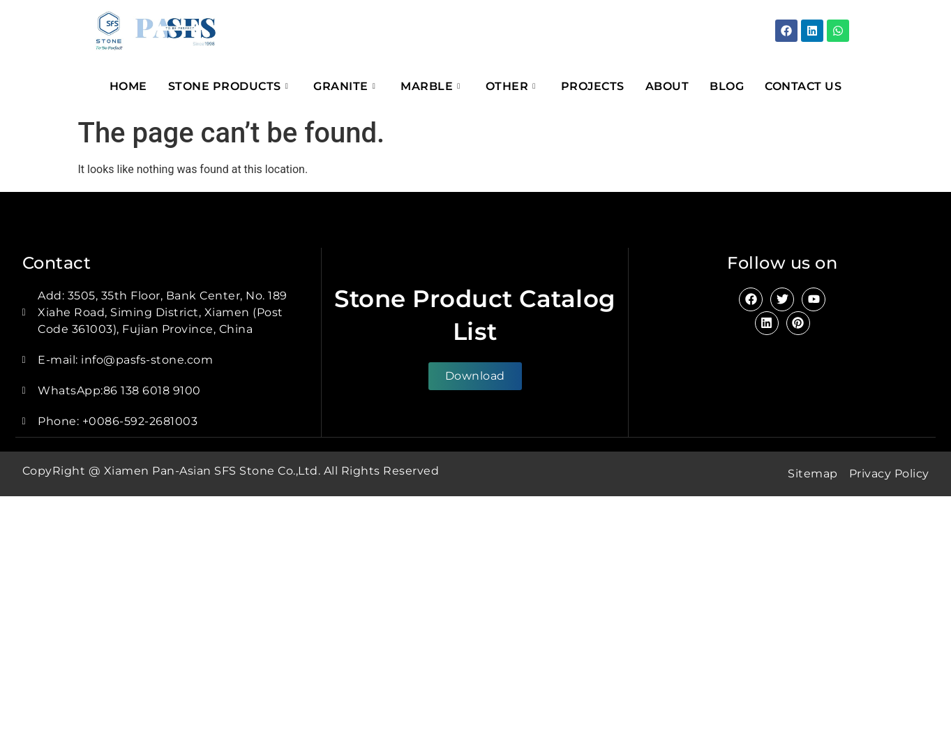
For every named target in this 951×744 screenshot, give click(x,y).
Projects (592, 86)
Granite (344, 86)
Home (128, 86)
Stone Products (228, 86)
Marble (430, 86)
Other (511, 86)
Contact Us (803, 86)
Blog (727, 86)
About (667, 86)
